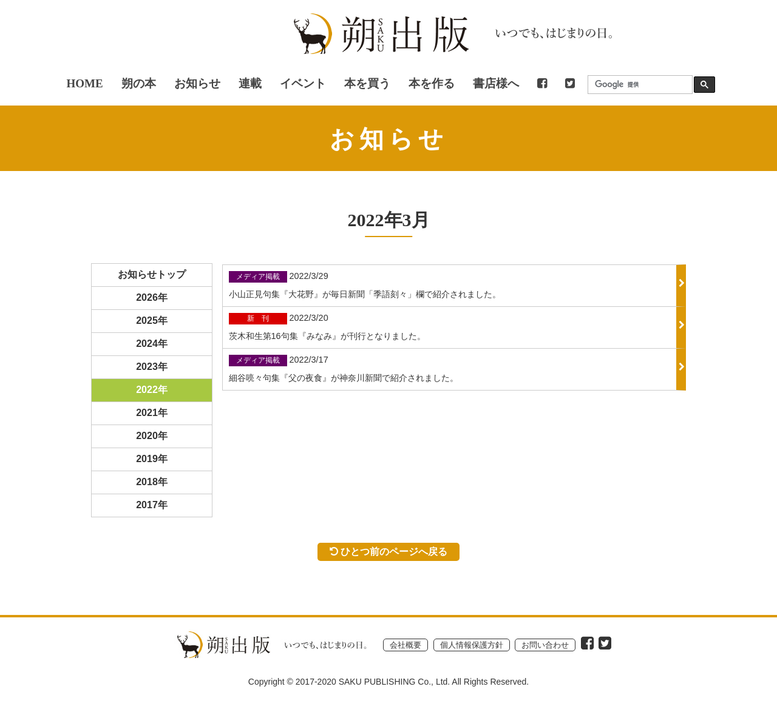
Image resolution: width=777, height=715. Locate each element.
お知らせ (197, 83)
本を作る (432, 83)
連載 (250, 83)
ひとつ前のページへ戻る (389, 551)
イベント (303, 83)
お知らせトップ (152, 274)
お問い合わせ (545, 645)
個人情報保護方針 (471, 645)
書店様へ (496, 83)
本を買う (367, 83)
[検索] (637, 84)
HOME (84, 83)
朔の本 (138, 83)
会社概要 (405, 645)
